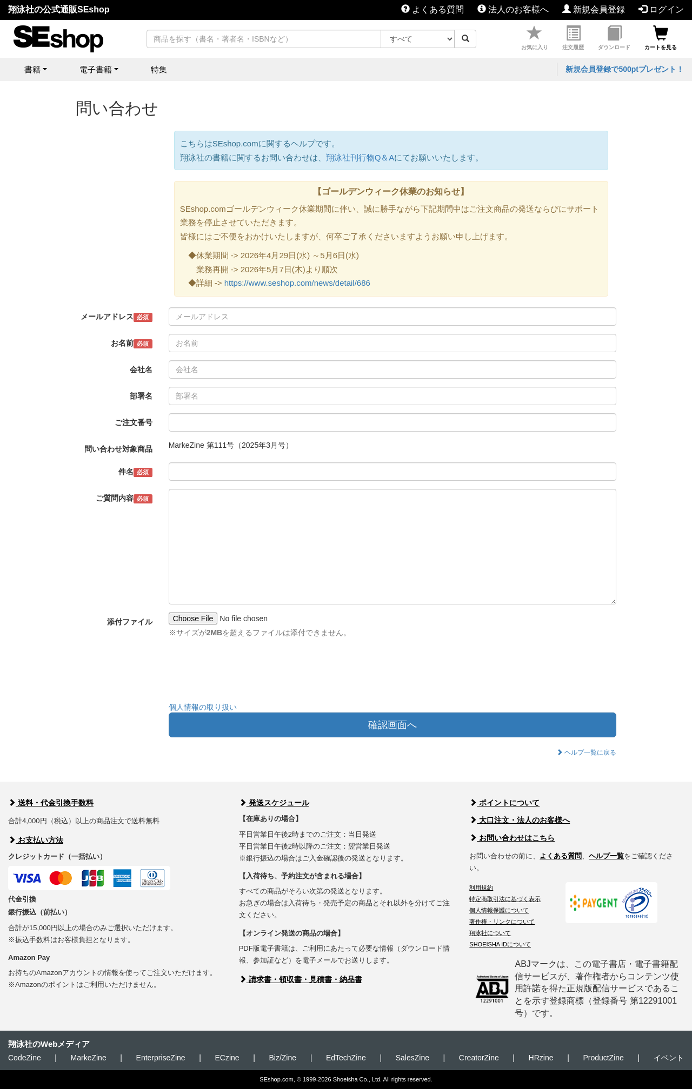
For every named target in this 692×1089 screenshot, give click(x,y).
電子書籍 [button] (95, 69)
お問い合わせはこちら (512, 837)
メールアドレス (116, 317)
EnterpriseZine (160, 1057)
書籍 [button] (32, 69)
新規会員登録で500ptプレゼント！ (624, 69)
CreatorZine (479, 1057)
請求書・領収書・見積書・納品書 (300, 979)
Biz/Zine (282, 1057)
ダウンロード (614, 38)
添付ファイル (129, 621)
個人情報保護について (499, 910)
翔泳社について (490, 933)
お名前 (131, 343)
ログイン (661, 9)
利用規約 (481, 887)
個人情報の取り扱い (203, 707)
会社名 (141, 369)
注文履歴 (573, 38)
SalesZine (412, 1057)
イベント (669, 1057)
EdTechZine (346, 1057)
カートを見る (660, 38)
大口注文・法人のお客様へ (519, 820)
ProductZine (603, 1057)
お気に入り (534, 38)
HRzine (541, 1057)
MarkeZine (89, 1057)
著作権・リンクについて (502, 921)
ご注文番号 (133, 422)
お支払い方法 (35, 840)
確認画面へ (392, 725)
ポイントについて (504, 802)
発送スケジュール (274, 802)
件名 (135, 472)
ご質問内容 (124, 498)
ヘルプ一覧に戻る (586, 752)
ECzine (227, 1057)
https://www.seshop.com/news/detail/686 (297, 282)
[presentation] (251, 672)
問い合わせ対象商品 (118, 449)
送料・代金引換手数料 (51, 802)
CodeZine (24, 1057)
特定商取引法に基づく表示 (505, 899)
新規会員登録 (593, 9)
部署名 (141, 396)
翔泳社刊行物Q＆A (360, 157)
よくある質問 (432, 9)
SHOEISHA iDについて (500, 944)
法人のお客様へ (513, 9)
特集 (159, 69)
